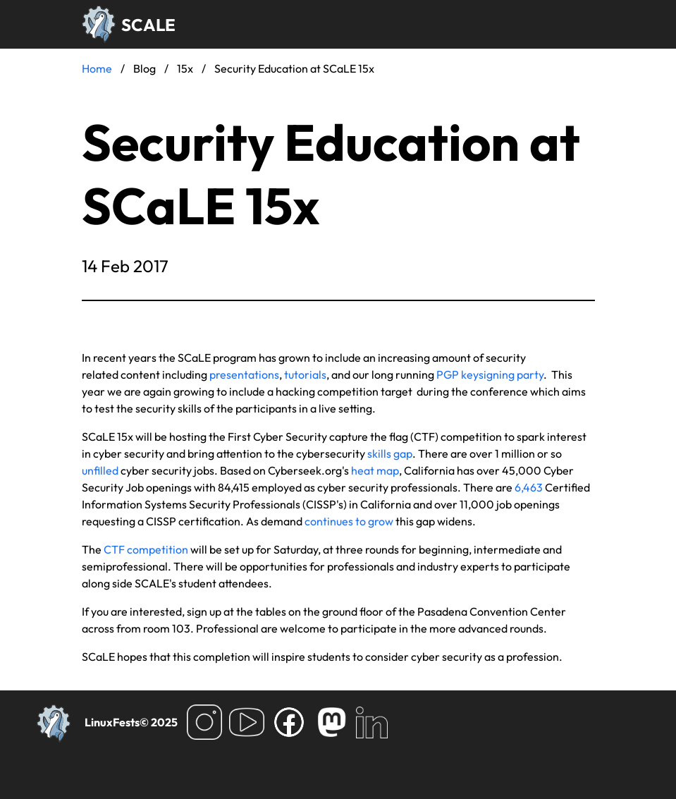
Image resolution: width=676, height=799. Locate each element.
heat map (375, 470)
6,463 (529, 487)
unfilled (100, 470)
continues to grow (349, 521)
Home (97, 68)
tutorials (305, 374)
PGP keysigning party (489, 374)
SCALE (148, 24)
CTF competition (146, 549)
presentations (244, 374)
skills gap (389, 453)
